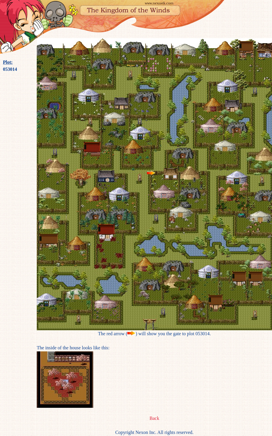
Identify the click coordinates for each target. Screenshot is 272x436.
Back (154, 418)
